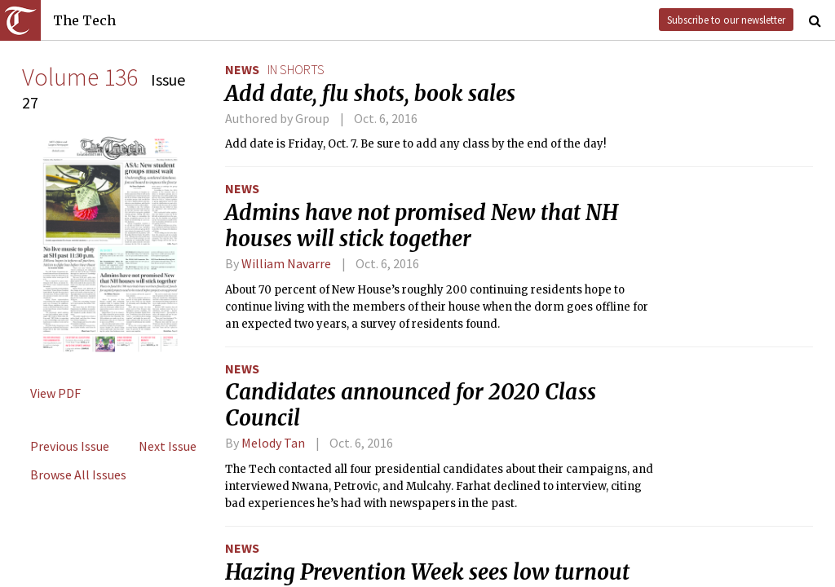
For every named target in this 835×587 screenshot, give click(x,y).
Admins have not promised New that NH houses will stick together (421, 226)
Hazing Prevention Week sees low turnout (427, 572)
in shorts (296, 69)
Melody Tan (273, 443)
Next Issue (168, 446)
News (242, 69)
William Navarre (286, 263)
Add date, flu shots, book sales (370, 94)
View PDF (55, 393)
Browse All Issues (78, 474)
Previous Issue (69, 446)
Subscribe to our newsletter (726, 19)
